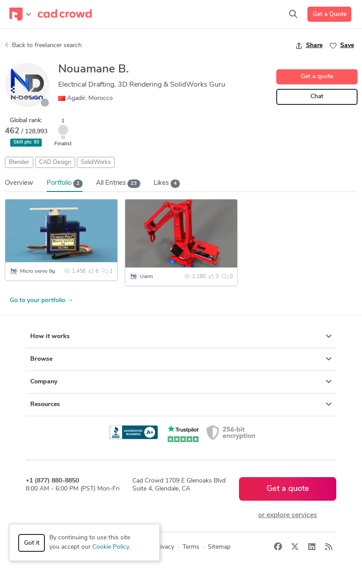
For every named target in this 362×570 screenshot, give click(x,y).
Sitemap (219, 547)
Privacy (164, 547)
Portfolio (65, 183)
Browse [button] (181, 359)
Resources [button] (181, 404)
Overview (19, 183)
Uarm (146, 276)
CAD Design (55, 162)
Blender (19, 162)
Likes (167, 183)
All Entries (118, 183)
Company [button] (181, 381)
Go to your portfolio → (41, 300)
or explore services (287, 515)
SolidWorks (96, 162)
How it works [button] (181, 336)
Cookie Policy (110, 547)
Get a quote (317, 76)
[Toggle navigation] (20, 14)
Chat (316, 96)
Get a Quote (329, 14)
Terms (191, 547)
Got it (32, 543)
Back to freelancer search (43, 45)
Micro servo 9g (37, 271)
